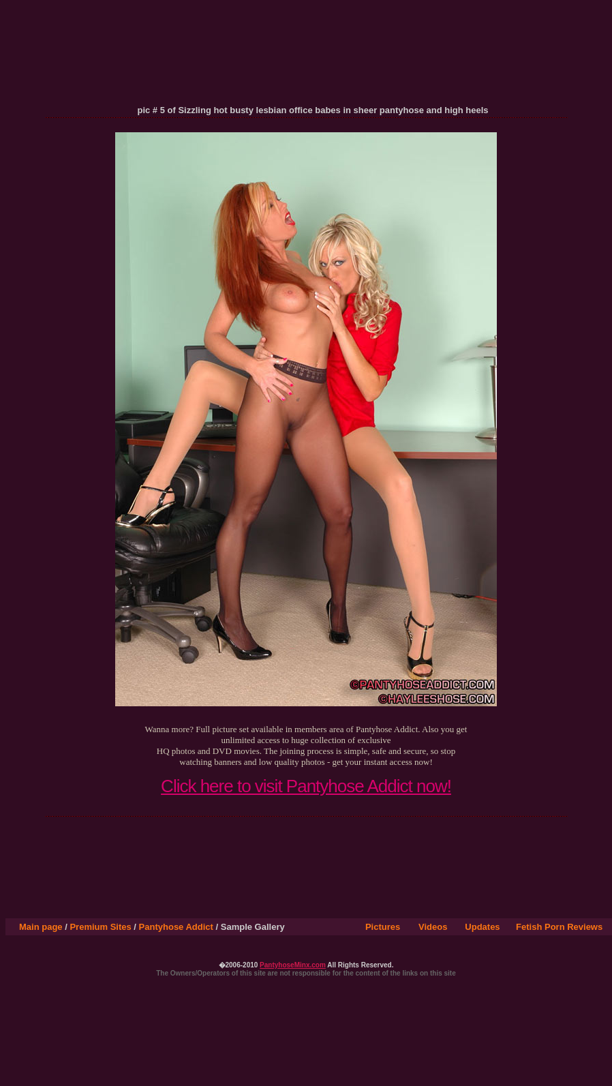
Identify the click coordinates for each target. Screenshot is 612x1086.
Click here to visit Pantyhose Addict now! (306, 786)
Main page (41, 927)
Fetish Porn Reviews (559, 927)
